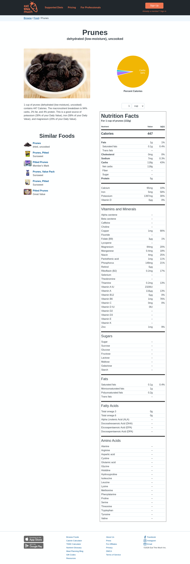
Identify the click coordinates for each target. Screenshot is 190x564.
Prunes (95, 32)
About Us (110, 537)
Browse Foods (72, 537)
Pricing (72, 7)
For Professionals (91, 7)
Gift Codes (71, 555)
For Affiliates (111, 544)
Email (148, 544)
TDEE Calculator (73, 544)
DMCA (109, 551)
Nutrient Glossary (73, 548)
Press (108, 541)
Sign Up (154, 5)
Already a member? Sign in (154, 11)
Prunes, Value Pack (44, 171)
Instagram (150, 540)
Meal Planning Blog (74, 551)
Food (36, 18)
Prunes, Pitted (41, 152)
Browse (28, 18)
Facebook (150, 537)
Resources (71, 558)
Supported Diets (54, 7)
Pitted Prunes (40, 162)
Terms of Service (113, 555)
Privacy (109, 548)
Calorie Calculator (74, 541)
